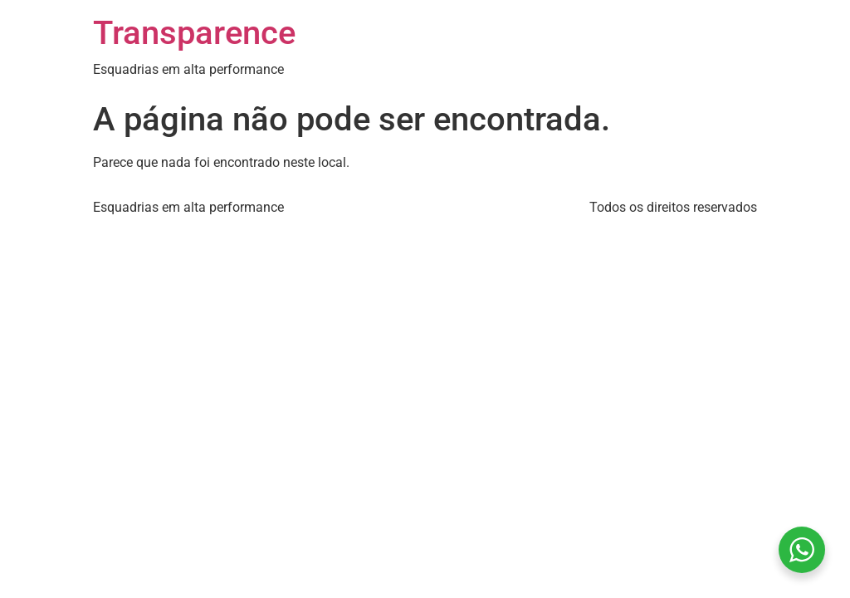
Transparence (194, 32)
